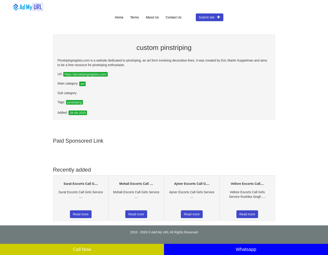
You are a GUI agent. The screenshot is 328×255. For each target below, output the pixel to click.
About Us (152, 17)
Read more (81, 214)
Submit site (209, 17)
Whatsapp (246, 249)
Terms (134, 17)
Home (119, 17)
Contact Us (173, 17)
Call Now (82, 249)
